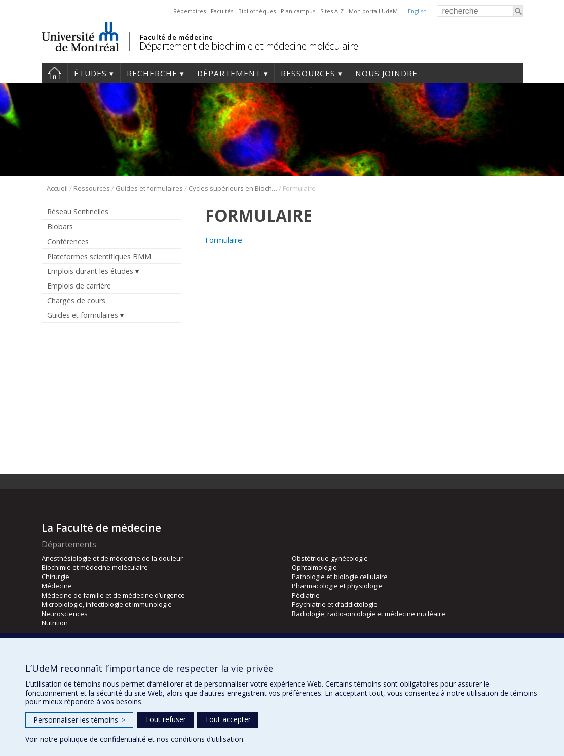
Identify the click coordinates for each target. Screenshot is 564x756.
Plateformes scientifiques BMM (99, 256)
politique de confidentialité (103, 739)
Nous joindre (386, 73)
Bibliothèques (257, 11)
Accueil (54, 73)
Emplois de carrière (79, 286)
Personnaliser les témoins (79, 720)
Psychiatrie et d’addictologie (335, 604)
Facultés (222, 11)
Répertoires (189, 11)
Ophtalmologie (314, 567)
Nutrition (55, 622)
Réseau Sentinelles (77, 212)
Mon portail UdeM (373, 11)
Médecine (57, 585)
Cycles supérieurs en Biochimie (233, 188)
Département (229, 73)
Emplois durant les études (90, 271)
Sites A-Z (332, 11)
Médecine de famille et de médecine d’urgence (113, 595)
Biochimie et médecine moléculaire (95, 567)
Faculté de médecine (176, 37)
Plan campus (298, 11)
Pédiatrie (306, 595)
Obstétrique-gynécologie (330, 558)
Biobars (60, 226)
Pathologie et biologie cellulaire (340, 576)
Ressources (308, 73)
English (417, 11)
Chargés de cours (76, 300)
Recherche (152, 73)
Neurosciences (65, 613)
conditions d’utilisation (207, 739)
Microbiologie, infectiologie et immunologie (107, 604)
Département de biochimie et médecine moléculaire (248, 46)
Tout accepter (228, 719)
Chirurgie (55, 576)
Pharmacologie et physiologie (337, 585)
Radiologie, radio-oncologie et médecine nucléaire (368, 613)
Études (90, 73)
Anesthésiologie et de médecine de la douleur (112, 558)
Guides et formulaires (149, 188)
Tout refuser (165, 719)
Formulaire (223, 240)
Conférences (68, 241)
